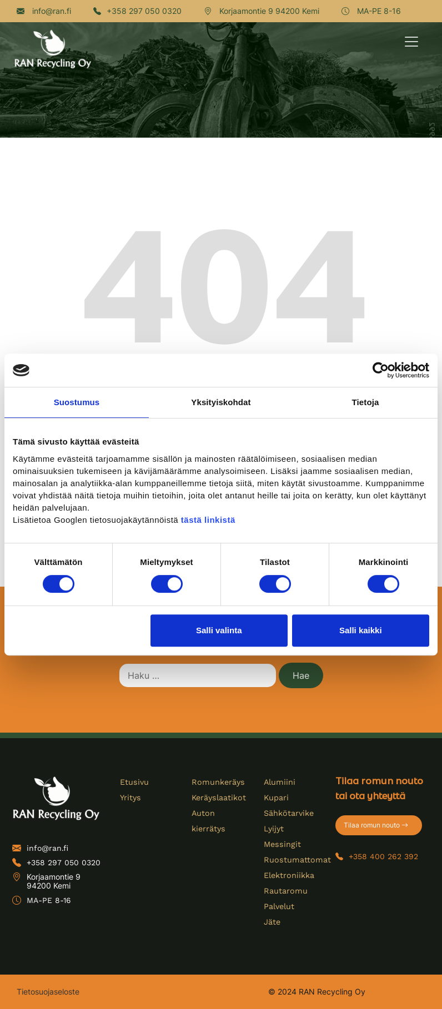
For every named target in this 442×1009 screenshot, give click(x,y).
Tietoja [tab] (365, 402)
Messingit (281, 844)
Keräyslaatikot (218, 797)
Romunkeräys (217, 782)
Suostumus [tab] (77, 402)
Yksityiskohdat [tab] (220, 402)
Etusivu (134, 782)
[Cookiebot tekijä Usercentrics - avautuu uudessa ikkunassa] (380, 370)
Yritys (130, 797)
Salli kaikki (360, 630)
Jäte (272, 921)
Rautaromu (285, 890)
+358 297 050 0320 (137, 11)
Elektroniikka (289, 875)
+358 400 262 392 (376, 856)
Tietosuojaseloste (48, 991)
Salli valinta (219, 630)
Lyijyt (273, 828)
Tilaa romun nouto (376, 825)
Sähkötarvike (288, 813)
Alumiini (279, 782)
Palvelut (279, 906)
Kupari (276, 797)
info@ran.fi (44, 11)
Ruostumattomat (296, 859)
